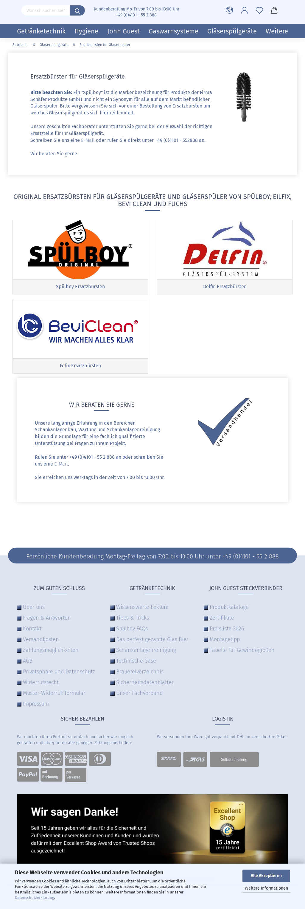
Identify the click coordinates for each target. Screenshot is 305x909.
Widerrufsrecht (41, 682)
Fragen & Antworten (47, 618)
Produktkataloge (229, 607)
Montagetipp (225, 639)
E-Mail (88, 140)
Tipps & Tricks (132, 618)
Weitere (277, 31)
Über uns (34, 607)
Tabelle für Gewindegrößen (242, 650)
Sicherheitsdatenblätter (145, 682)
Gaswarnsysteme (173, 31)
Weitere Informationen (266, 888)
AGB (27, 661)
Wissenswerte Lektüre (142, 607)
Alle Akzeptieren (266, 875)
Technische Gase (136, 661)
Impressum (36, 704)
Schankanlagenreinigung (146, 650)
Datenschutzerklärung (34, 897)
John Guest (123, 31)
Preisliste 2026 (227, 628)
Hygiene (86, 31)
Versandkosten (41, 639)
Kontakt (32, 628)
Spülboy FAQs (132, 628)
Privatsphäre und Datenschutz (59, 671)
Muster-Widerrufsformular (54, 693)
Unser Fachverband (139, 693)
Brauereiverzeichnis (140, 671)
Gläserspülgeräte (232, 31)
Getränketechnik (41, 31)
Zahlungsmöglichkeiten (51, 650)
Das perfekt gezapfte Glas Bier (152, 639)
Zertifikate (222, 618)
